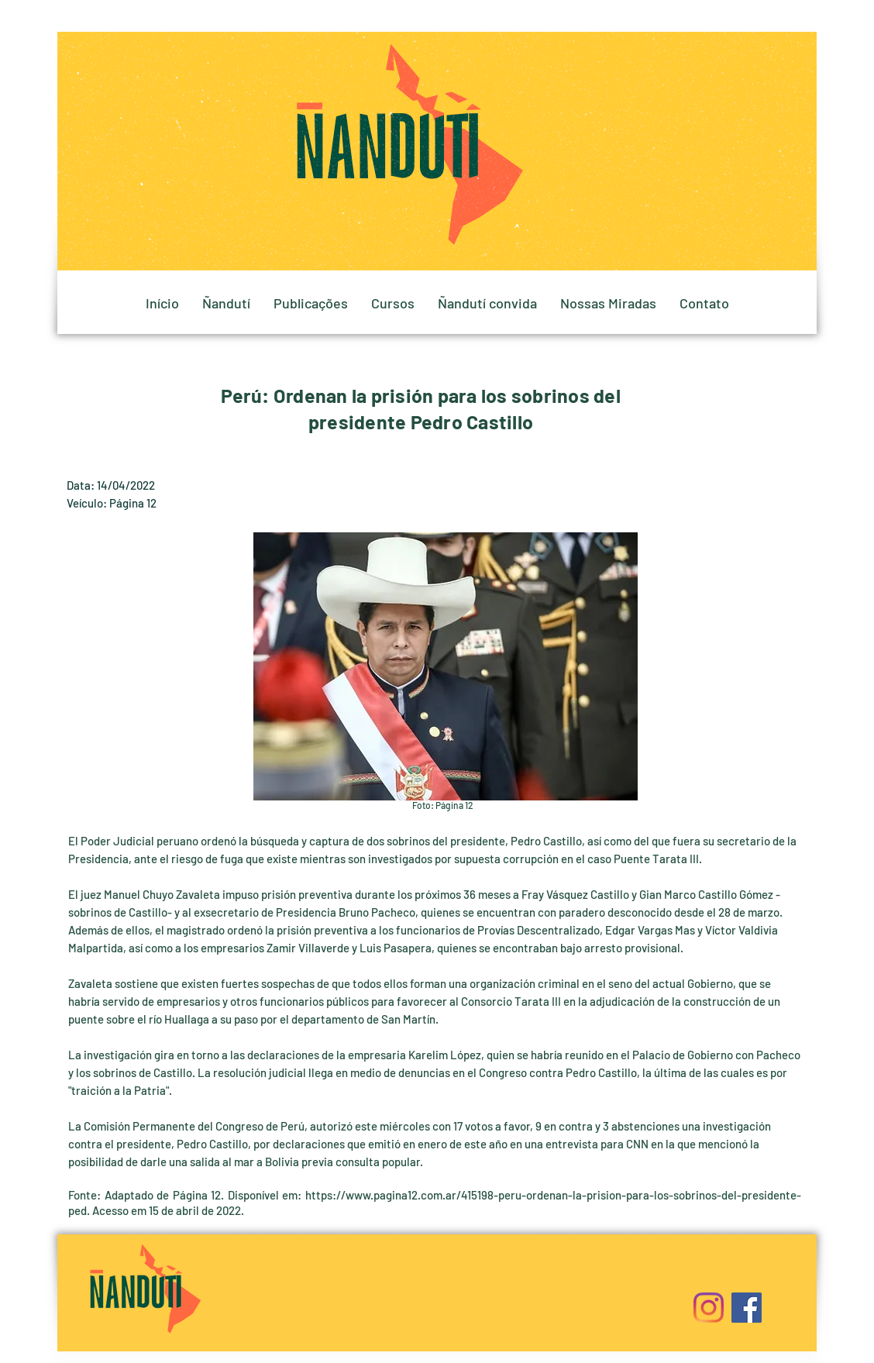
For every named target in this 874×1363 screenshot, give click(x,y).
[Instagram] (708, 1307)
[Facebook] (746, 1307)
